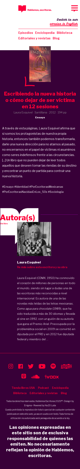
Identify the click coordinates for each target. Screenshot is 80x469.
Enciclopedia (45, 32)
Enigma (28, 405)
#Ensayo (8, 186)
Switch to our (64, 22)
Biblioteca (64, 32)
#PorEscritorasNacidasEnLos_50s (24, 191)
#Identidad (21, 186)
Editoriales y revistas (34, 38)
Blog (56, 38)
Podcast (43, 387)
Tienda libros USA (23, 387)
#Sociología (56, 191)
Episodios (25, 32)
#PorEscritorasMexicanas (46, 186)
